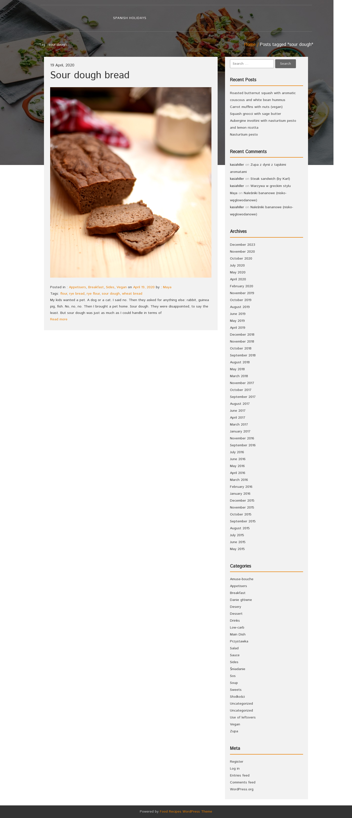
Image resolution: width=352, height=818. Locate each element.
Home (250, 44)
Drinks (235, 620)
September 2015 (243, 521)
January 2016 (240, 493)
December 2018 (242, 334)
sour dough (111, 293)
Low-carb (237, 627)
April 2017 (237, 417)
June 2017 (238, 410)
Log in (235, 768)
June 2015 (238, 542)
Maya (167, 287)
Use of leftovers (243, 717)
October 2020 (241, 258)
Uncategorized (241, 703)
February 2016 (241, 486)
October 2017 (240, 390)
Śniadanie (237, 669)
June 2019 (238, 313)
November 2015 (242, 507)
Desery (235, 606)
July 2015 (237, 535)
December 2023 (242, 244)
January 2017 (240, 431)
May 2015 (237, 549)
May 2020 (238, 272)
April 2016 (237, 472)
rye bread (76, 293)
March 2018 (239, 376)
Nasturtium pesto (244, 134)
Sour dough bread (89, 75)
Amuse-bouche (241, 579)
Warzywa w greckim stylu (270, 186)
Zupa (234, 731)
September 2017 (243, 396)
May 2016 (237, 466)
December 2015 (242, 500)
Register (236, 761)
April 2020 (238, 279)
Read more (58, 319)
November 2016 (242, 438)
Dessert (236, 613)
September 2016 (243, 445)
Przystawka (239, 641)
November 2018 (242, 341)
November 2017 (242, 383)
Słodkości (237, 696)
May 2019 (237, 320)
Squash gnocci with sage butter (255, 113)
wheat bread (132, 293)
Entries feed (239, 775)
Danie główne (241, 599)
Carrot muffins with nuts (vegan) (256, 106)
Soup (234, 682)
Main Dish (238, 634)
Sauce (235, 655)
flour (63, 293)
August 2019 (240, 307)
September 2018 (243, 355)
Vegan (122, 287)
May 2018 (237, 369)
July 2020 (237, 265)
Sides (110, 287)
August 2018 (240, 362)
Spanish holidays (129, 18)
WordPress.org (241, 789)
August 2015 (240, 528)
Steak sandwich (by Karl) (270, 178)
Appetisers (77, 287)
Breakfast (96, 287)
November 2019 (242, 293)
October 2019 (240, 300)
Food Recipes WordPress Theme (186, 811)
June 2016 (238, 459)
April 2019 (237, 327)
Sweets (236, 689)
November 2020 (242, 251)
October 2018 (240, 348)
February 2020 (241, 286)
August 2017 (240, 403)
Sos (233, 676)
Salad (234, 648)
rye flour (93, 293)
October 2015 (240, 514)
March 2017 (239, 424)
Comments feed (242, 782)
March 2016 (239, 479)
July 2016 (237, 452)
